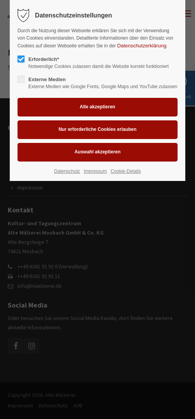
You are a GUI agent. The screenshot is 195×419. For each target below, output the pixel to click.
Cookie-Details (126, 171)
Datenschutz (67, 171)
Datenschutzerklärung (141, 46)
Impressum (95, 171)
